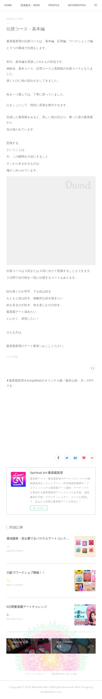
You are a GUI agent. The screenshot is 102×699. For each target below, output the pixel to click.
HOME (8, 5)
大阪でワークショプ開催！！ (25, 573)
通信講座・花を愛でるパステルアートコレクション (40, 538)
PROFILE (53, 5)
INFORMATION (77, 5)
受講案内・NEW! (30, 5)
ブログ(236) (12, 357)
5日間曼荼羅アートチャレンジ (26, 607)
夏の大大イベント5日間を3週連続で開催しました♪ (35, 615)
